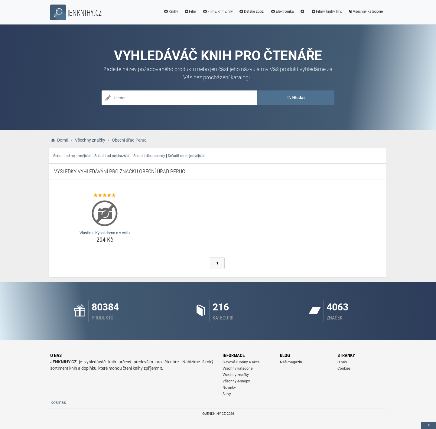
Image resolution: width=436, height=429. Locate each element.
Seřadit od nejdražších (112, 156)
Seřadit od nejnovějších (187, 156)
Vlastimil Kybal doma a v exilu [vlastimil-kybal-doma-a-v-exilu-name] (105, 233)
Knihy (171, 11)
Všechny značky (236, 375)
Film (190, 11)
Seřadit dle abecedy (149, 156)
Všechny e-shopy (236, 381)
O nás (342, 362)
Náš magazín (291, 362)
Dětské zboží (252, 11)
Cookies (343, 368)
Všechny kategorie (365, 11)
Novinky (229, 387)
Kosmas (58, 402)
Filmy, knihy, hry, (326, 11)
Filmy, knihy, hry (217, 11)
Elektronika (282, 11)
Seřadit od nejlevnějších (72, 156)
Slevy (227, 394)
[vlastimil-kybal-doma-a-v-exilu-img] (104, 213)
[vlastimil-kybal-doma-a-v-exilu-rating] (104, 195)
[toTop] (428, 425)
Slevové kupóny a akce (241, 362)
